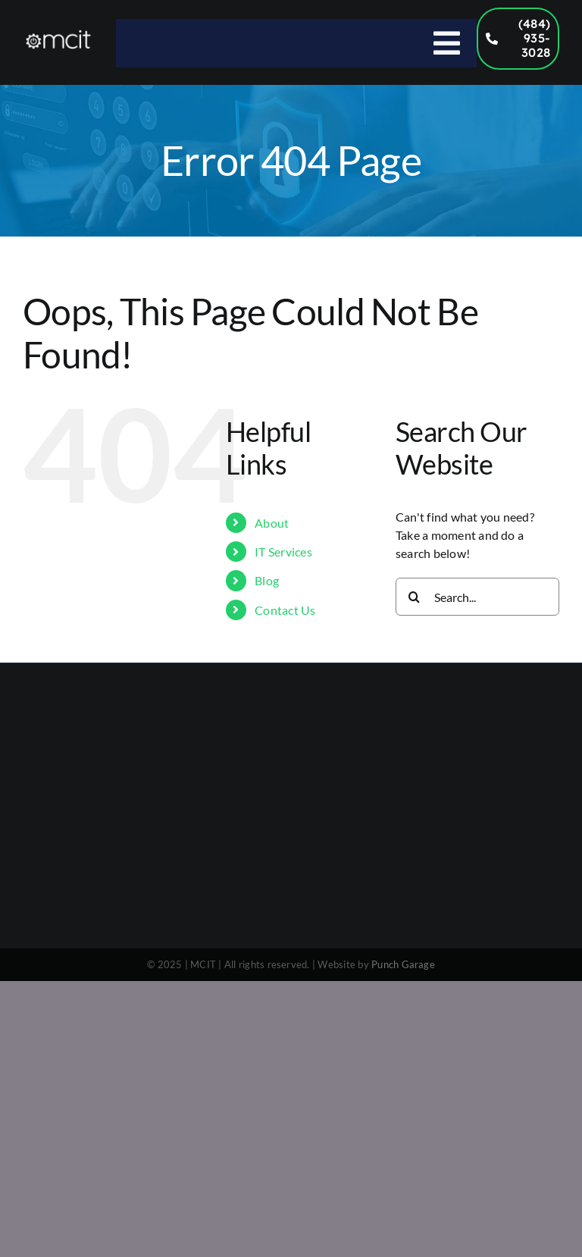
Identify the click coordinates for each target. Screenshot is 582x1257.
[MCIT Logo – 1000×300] (58, 34)
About (272, 523)
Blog (267, 580)
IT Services (283, 551)
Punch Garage (403, 964)
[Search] (414, 597)
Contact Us (285, 610)
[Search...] (477, 597)
